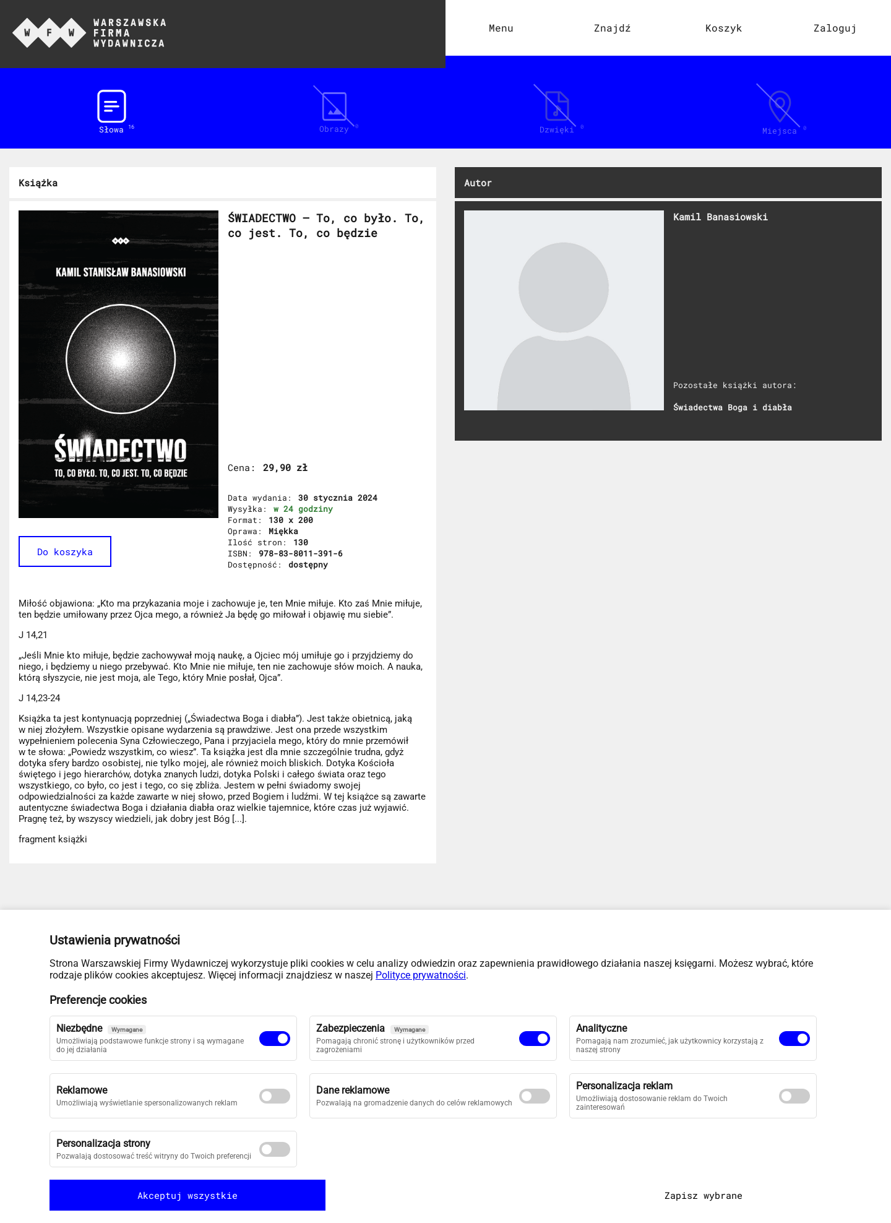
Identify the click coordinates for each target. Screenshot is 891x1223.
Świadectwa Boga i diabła (732, 407)
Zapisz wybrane (764, 1195)
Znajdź (612, 27)
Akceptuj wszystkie (127, 1195)
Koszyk (723, 27)
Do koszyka (65, 551)
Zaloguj (835, 27)
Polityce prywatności (421, 975)
